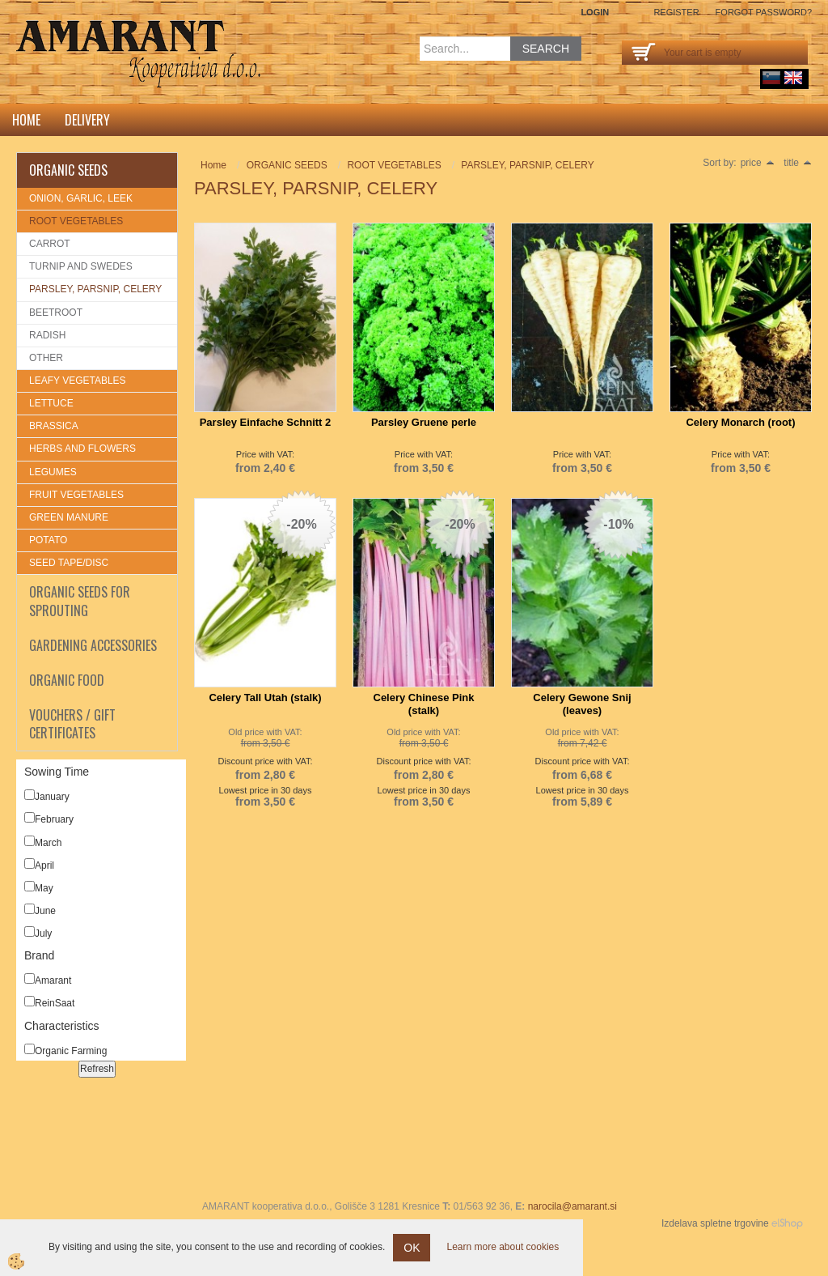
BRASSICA (53, 426)
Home (26, 120)
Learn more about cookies (502, 1247)
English (793, 77)
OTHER (46, 358)
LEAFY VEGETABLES (77, 380)
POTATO (48, 540)
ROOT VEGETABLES (76, 221)
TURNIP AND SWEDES (81, 266)
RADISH (47, 335)
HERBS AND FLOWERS (82, 448)
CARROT (49, 243)
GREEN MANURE (68, 517)
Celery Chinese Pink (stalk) (424, 704)
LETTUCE (51, 403)
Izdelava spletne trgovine (715, 1223)
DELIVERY (87, 120)
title (798, 162)
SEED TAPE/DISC (68, 562)
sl (771, 77)
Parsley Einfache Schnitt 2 (266, 422)
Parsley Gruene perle (423, 422)
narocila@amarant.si (572, 1206)
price (758, 162)
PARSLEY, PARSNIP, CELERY (95, 289)
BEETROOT (55, 312)
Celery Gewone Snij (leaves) (582, 704)
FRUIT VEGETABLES (76, 494)
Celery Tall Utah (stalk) (265, 697)
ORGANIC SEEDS (287, 165)
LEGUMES (53, 472)
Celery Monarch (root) (740, 422)
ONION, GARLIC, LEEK (81, 198)
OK (411, 1247)
